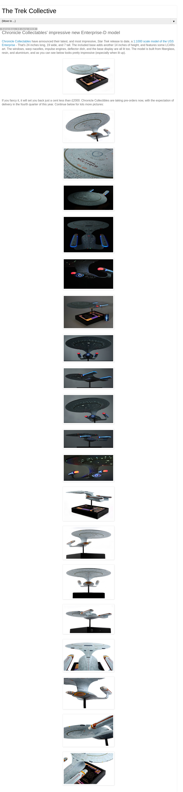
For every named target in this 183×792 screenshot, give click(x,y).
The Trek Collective (29, 10)
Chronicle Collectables (16, 41)
